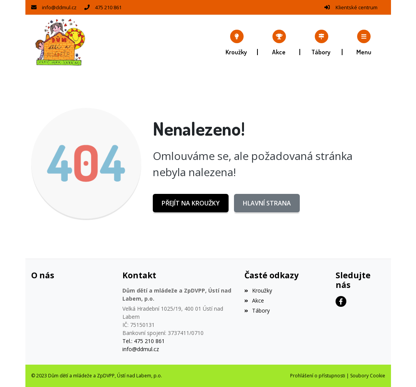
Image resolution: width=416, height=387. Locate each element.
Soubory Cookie (367, 375)
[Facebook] (341, 301)
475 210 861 (108, 7)
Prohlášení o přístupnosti (317, 375)
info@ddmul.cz (59, 7)
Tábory (257, 310)
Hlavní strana (267, 203)
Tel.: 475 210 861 (143, 341)
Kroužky (258, 290)
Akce (254, 300)
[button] (363, 42)
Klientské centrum (357, 7)
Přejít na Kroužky (191, 203)
